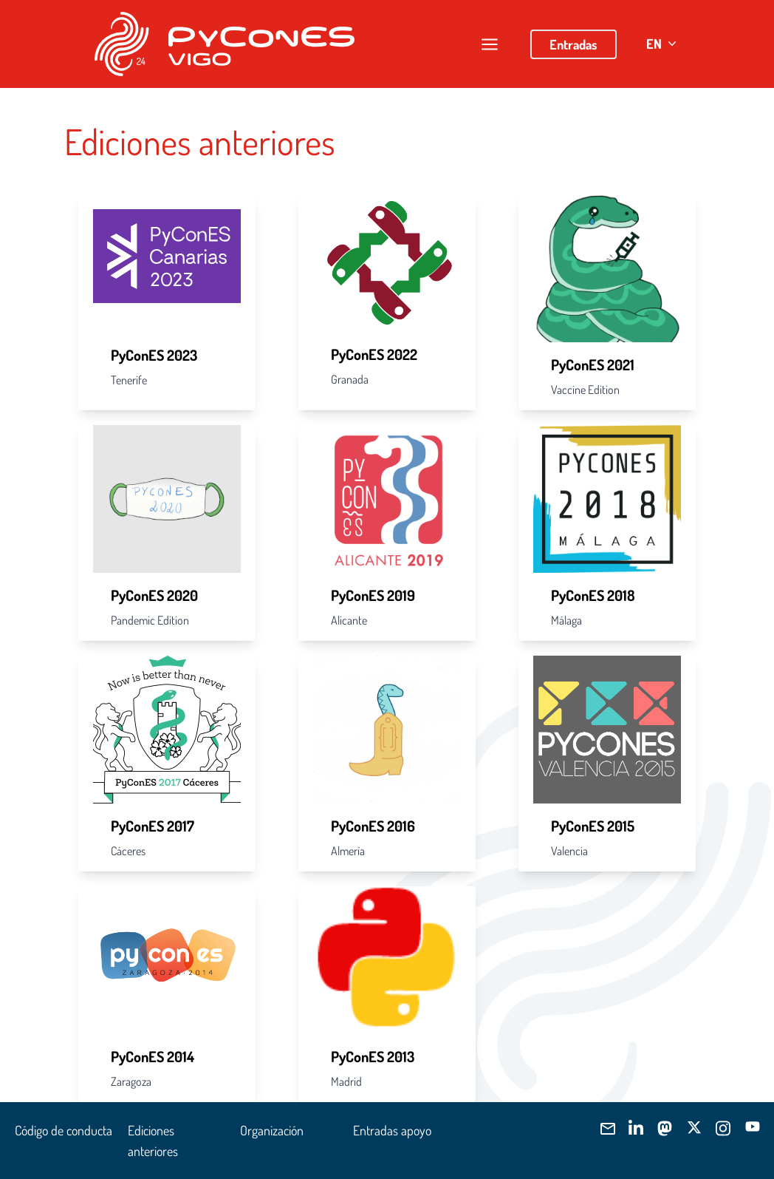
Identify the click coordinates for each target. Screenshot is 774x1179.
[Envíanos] (606, 1129)
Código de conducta (63, 1130)
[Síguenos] (636, 1128)
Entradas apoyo (392, 1130)
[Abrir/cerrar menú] (490, 44)
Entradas (573, 44)
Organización (272, 1130)
